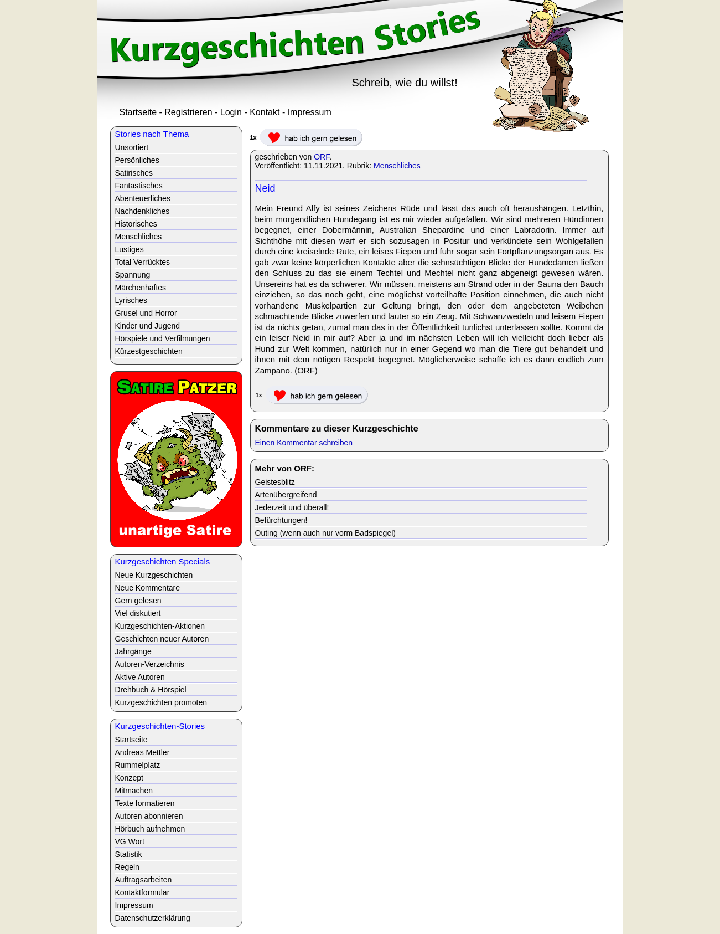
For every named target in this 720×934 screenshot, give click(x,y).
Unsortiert (132, 147)
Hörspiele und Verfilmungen (162, 338)
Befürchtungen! (281, 520)
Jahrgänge (133, 651)
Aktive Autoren (140, 677)
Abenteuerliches (142, 198)
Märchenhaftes (141, 287)
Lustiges (129, 249)
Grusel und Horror (146, 313)
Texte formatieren (145, 803)
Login (231, 112)
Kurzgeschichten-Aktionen (160, 626)
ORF (321, 156)
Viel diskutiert (138, 613)
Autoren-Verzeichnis (149, 664)
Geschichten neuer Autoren (162, 638)
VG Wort (129, 841)
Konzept (129, 777)
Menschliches (397, 165)
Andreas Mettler (142, 752)
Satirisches (134, 172)
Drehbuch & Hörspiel (151, 689)
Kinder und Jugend (147, 325)
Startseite (138, 112)
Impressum (309, 112)
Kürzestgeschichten (149, 351)
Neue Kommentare (147, 587)
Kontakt (264, 112)
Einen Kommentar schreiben (304, 442)
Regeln (127, 867)
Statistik (128, 854)
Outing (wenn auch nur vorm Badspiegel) (325, 532)
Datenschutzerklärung (152, 918)
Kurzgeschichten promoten (161, 702)
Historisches (136, 223)
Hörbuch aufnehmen (150, 828)
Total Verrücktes (142, 262)
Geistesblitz (275, 482)
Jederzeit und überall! (292, 507)
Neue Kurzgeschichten (154, 575)
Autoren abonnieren (149, 816)
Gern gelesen (138, 600)
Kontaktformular (142, 892)
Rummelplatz (137, 765)
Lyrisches (131, 300)
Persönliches (137, 160)
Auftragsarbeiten (143, 879)
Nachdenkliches (142, 211)
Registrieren (188, 112)
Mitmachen (134, 790)
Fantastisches (139, 185)
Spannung (133, 274)
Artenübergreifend (286, 494)
